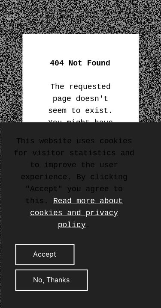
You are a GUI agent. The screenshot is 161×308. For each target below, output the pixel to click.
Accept (44, 254)
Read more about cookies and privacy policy (76, 213)
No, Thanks (51, 280)
